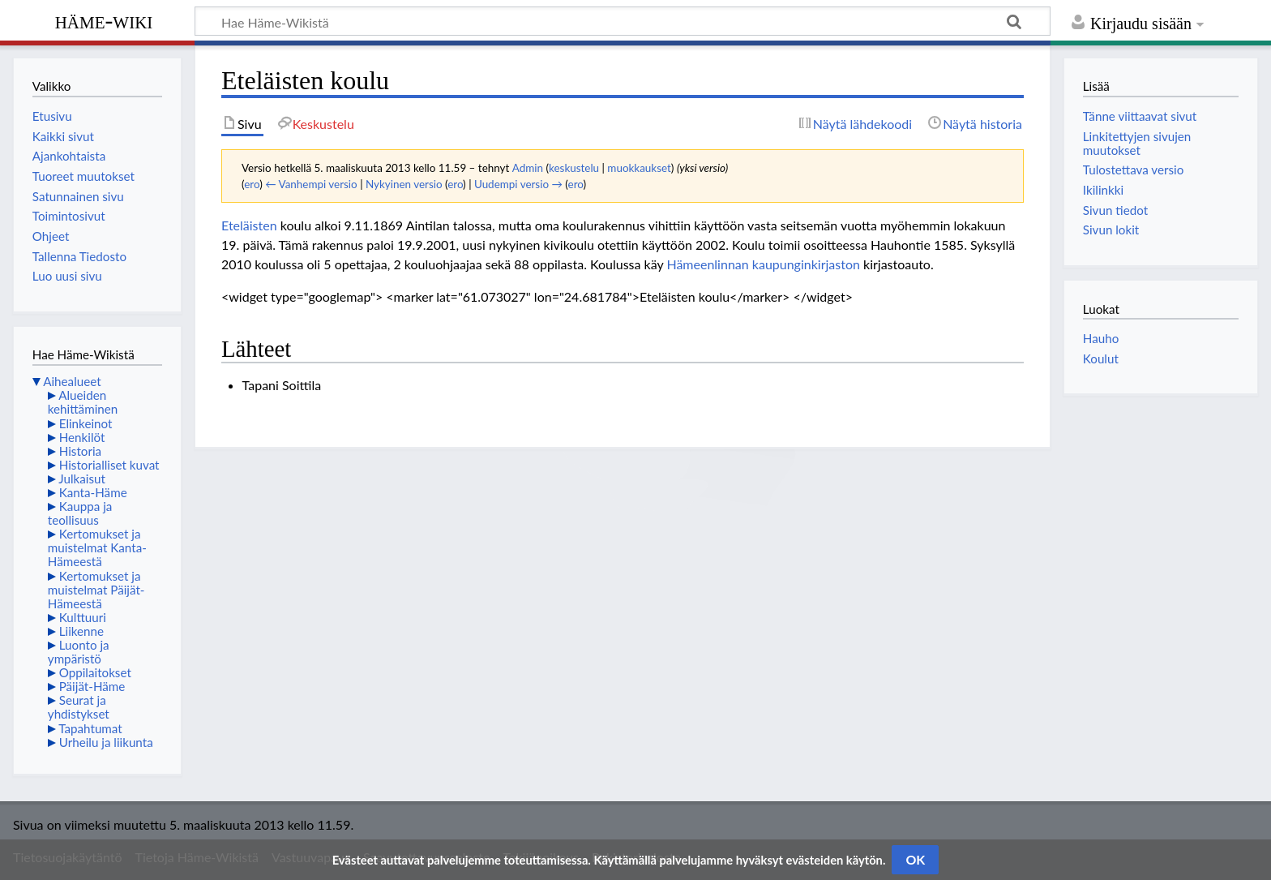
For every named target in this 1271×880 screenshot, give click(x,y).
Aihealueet (72, 381)
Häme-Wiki (104, 20)
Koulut (1101, 358)
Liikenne (81, 631)
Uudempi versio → (518, 184)
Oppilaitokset (95, 672)
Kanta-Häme (93, 492)
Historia (80, 451)
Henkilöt (82, 437)
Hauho (1101, 338)
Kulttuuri (82, 617)
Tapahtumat (90, 728)
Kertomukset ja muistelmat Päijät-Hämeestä (96, 590)
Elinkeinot (86, 423)
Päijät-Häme (92, 686)
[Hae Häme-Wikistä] (622, 21)
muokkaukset (639, 167)
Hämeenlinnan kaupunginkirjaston (762, 264)
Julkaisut (81, 478)
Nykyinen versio (404, 184)
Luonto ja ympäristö (78, 651)
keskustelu (574, 167)
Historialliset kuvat (109, 464)
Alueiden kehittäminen (83, 402)
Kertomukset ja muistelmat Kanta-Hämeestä (97, 547)
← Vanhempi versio (311, 184)
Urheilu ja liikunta (106, 742)
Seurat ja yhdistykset (78, 707)
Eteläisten (249, 225)
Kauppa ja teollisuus (80, 513)
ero (251, 184)
